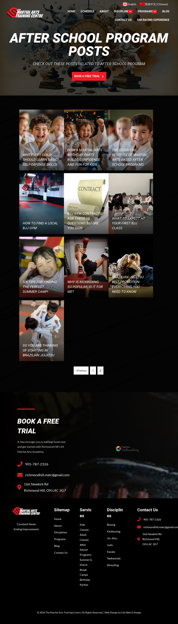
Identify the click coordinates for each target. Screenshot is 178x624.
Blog (56, 545)
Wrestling (113, 565)
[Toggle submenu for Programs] (155, 12)
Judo (110, 545)
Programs (60, 539)
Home (57, 518)
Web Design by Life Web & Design (123, 612)
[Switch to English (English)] (129, 4)
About (58, 525)
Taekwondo (114, 558)
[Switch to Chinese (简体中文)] (154, 4)
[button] (89, 76)
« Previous (81, 370)
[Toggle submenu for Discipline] (130, 12)
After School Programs (85, 549)
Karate (111, 551)
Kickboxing (113, 531)
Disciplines (60, 532)
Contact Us (61, 552)
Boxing (111, 524)
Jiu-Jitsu (112, 538)
